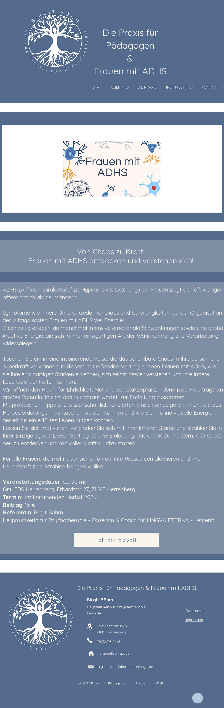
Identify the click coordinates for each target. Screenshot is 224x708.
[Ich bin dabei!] (116, 540)
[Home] (91, 653)
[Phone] (90, 640)
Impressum (194, 620)
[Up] (197, 698)
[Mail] (91, 667)
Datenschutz (195, 610)
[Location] (90, 626)
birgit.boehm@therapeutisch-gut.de (124, 667)
